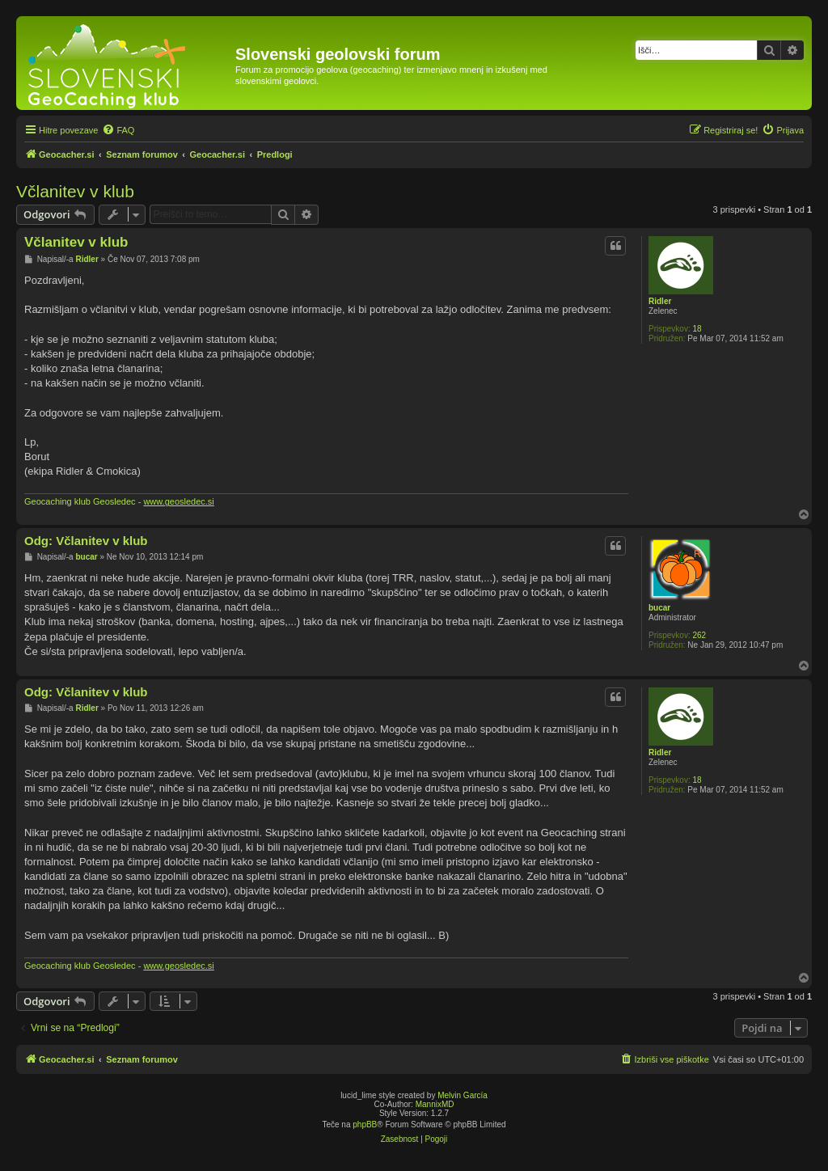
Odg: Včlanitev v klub (86, 540)
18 (696, 328)
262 (699, 635)
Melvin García (462, 1095)
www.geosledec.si (178, 501)
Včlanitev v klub (75, 191)
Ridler (659, 301)
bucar (659, 607)
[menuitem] (118, 130)
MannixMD (435, 1104)
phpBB (365, 1124)
